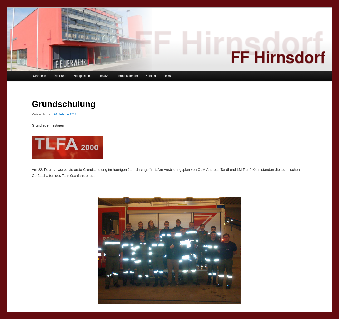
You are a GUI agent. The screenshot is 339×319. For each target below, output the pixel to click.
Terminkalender (127, 76)
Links (167, 76)
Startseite (39, 76)
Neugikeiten (82, 76)
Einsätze (103, 76)
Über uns (60, 76)
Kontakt (151, 76)
